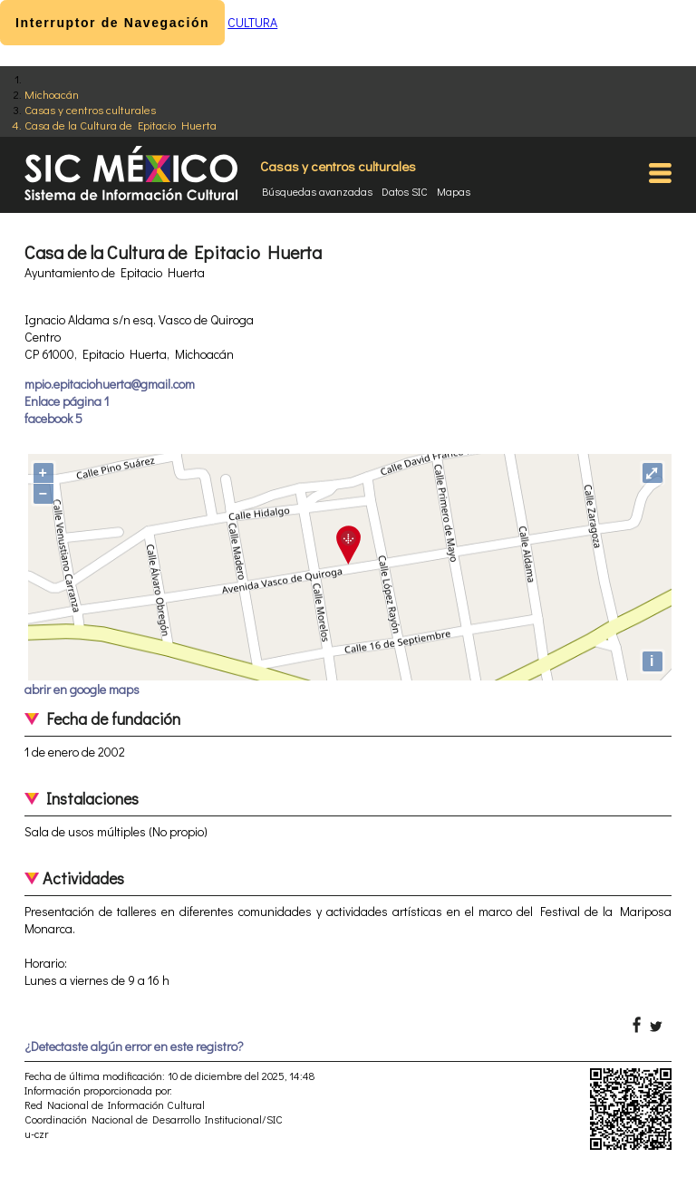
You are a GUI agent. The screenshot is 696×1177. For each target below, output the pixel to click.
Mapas (453, 191)
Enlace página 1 (66, 401)
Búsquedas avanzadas (317, 191)
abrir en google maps (82, 689)
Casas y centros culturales (90, 109)
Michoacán (51, 93)
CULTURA (252, 22)
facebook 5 (53, 418)
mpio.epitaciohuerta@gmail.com (109, 383)
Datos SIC (405, 191)
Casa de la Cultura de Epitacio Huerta (120, 124)
